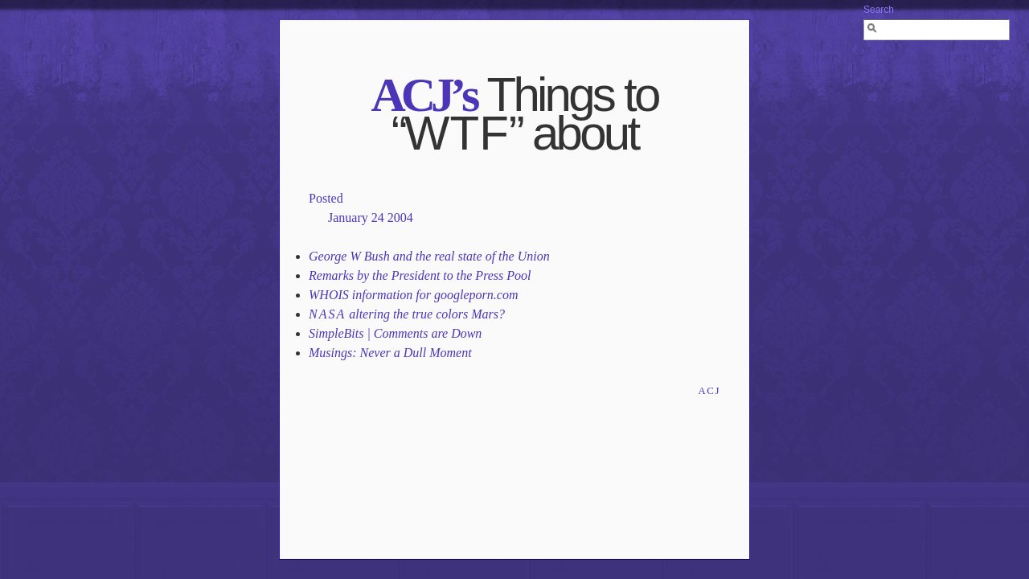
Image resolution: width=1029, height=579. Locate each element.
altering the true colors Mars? (407, 314)
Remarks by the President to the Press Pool (420, 275)
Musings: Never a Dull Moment (390, 352)
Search (878, 9)
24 (377, 217)
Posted (326, 198)
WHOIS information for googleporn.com (413, 295)
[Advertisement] (514, 427)
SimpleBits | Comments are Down (395, 333)
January (348, 217)
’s (424, 94)
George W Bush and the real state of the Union (429, 256)
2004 (400, 217)
